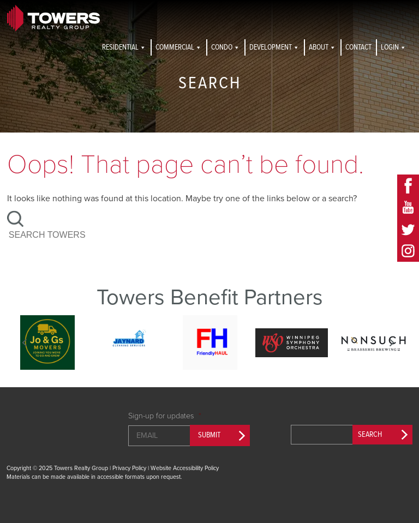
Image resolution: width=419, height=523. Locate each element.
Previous (25, 342)
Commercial (178, 47)
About (322, 47)
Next (391, 342)
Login (393, 47)
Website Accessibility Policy (185, 468)
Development (274, 47)
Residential (124, 47)
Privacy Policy (129, 468)
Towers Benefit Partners (210, 297)
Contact (358, 47)
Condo (225, 47)
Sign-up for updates (164, 415)
